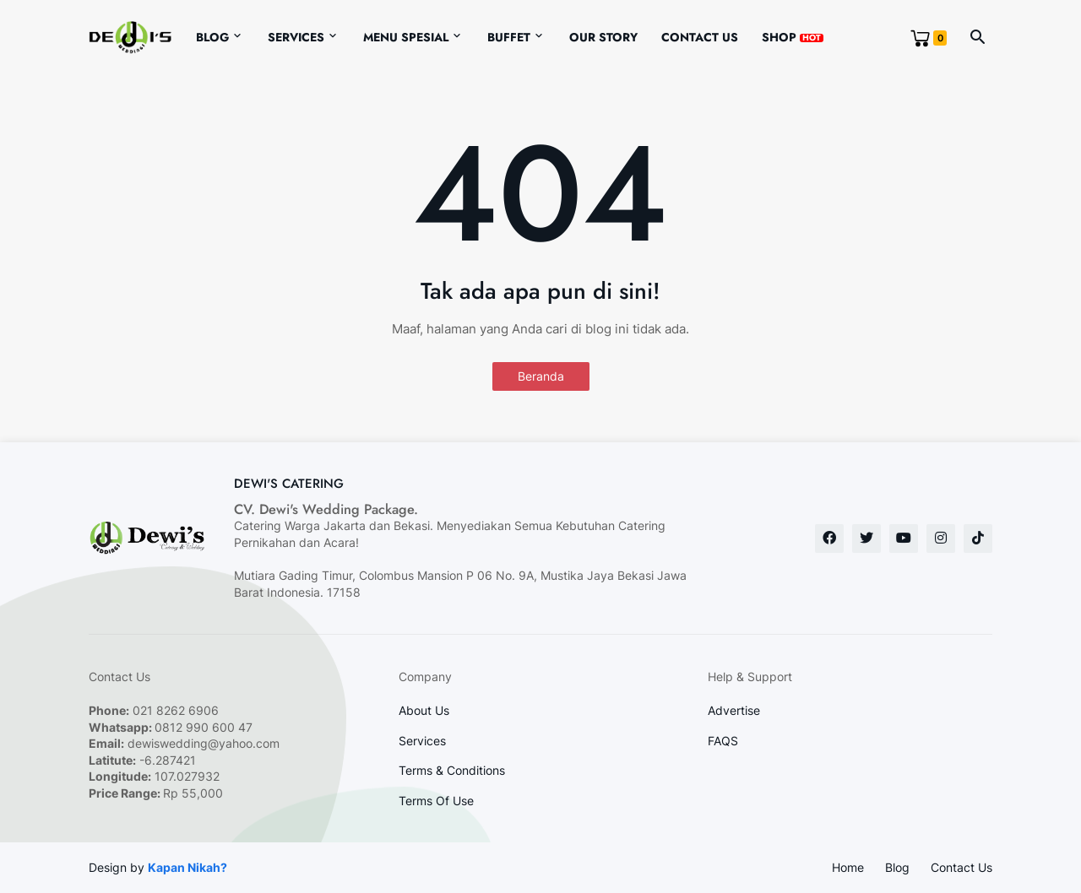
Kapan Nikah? (187, 867)
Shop (792, 37)
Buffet (508, 37)
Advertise (734, 710)
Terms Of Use (436, 800)
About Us (424, 710)
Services (296, 37)
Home (848, 867)
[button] (978, 38)
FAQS (723, 740)
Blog (212, 37)
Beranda (541, 376)
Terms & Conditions (452, 770)
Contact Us (699, 37)
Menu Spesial (405, 37)
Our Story (603, 37)
